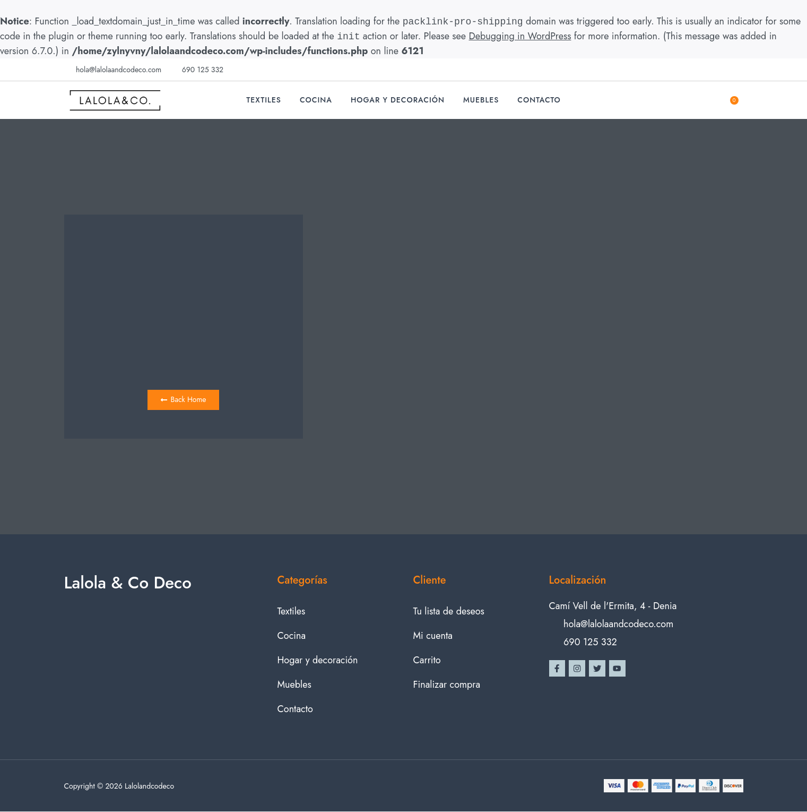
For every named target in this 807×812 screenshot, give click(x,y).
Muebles (481, 100)
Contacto (539, 100)
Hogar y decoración (398, 100)
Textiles (263, 100)
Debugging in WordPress (520, 37)
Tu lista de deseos (448, 612)
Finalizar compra (447, 685)
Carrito (427, 661)
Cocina (316, 100)
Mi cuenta (433, 636)
